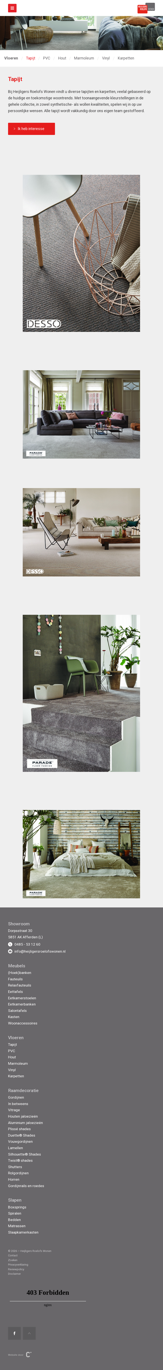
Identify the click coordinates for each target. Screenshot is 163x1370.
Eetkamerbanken (22, 1004)
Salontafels (17, 1010)
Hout (62, 58)
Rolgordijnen (18, 1173)
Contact (13, 1255)
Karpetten (126, 58)
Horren (13, 1179)
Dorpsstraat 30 (20, 931)
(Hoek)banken (19, 973)
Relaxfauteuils (19, 985)
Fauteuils (15, 979)
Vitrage (14, 1110)
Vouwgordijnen (20, 1141)
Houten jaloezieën (23, 1116)
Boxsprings (17, 1207)
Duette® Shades (21, 1135)
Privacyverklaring (18, 1264)
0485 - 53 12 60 (24, 944)
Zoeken (12, 1260)
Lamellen (15, 1148)
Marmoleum (84, 58)
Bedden (14, 1220)
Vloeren (16, 1037)
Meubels (16, 965)
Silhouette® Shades (24, 1154)
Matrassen (16, 1226)
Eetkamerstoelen (22, 998)
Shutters (15, 1167)
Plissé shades (19, 1129)
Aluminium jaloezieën (25, 1123)
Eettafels (15, 992)
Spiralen (14, 1213)
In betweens (18, 1104)
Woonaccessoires (22, 1023)
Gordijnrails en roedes (26, 1186)
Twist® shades (20, 1160)
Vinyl (106, 58)
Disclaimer (14, 1273)
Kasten (13, 1017)
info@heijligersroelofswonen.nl (37, 951)
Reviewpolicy (16, 1269)
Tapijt (30, 58)
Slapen (14, 1200)
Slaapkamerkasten (23, 1232)
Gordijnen (16, 1097)
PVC (46, 58)
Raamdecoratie (23, 1090)
